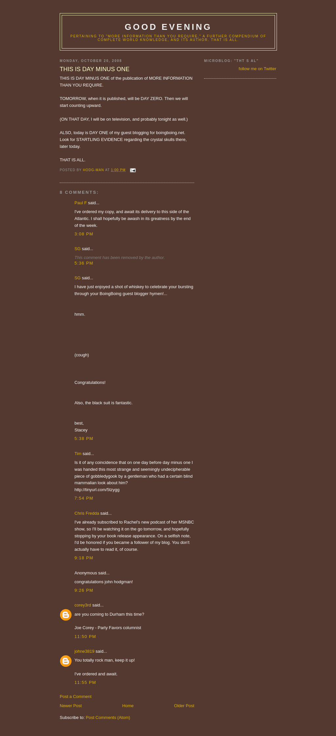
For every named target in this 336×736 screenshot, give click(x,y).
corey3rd (82, 605)
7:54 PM (84, 498)
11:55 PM (85, 682)
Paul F (80, 202)
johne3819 (84, 651)
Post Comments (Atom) (108, 717)
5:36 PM (84, 263)
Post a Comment (76, 696)
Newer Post (71, 705)
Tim (77, 453)
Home (128, 705)
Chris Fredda (86, 513)
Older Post (184, 705)
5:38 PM (84, 438)
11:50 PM (85, 636)
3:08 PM (84, 233)
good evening (168, 27)
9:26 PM (84, 590)
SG (77, 248)
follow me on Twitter (257, 68)
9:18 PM (84, 557)
